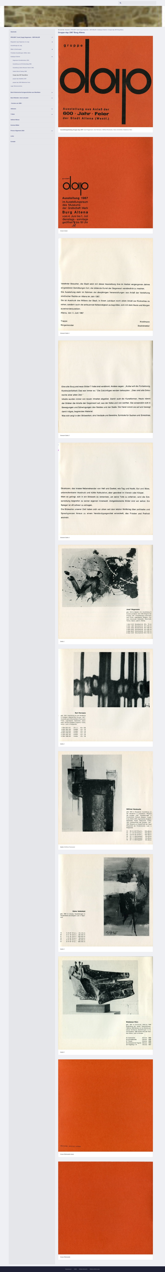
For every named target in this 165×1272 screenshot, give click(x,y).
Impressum (68, 1269)
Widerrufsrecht (83, 1269)
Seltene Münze (15, 119)
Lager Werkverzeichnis (16, 86)
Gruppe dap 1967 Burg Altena (20, 75)
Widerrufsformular (95, 1269)
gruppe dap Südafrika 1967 (19, 78)
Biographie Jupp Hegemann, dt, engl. (20, 42)
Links (12, 136)
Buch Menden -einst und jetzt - (20, 98)
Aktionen (13, 109)
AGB (75, 1269)
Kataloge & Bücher (15, 56)
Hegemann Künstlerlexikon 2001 (21, 60)
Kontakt (13, 141)
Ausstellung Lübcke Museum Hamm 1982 (23, 67)
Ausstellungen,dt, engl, (16, 45)
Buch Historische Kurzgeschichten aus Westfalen (25, 92)
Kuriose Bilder (15, 125)
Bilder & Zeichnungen (16, 49)
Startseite (13, 32)
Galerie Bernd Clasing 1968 (20, 71)
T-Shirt (13, 114)
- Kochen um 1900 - (16, 103)
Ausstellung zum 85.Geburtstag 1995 (22, 64)
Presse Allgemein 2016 (17, 130)
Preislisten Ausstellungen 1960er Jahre (20, 53)
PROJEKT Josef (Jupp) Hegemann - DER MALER (25, 37)
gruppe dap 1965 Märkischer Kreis (21, 82)
